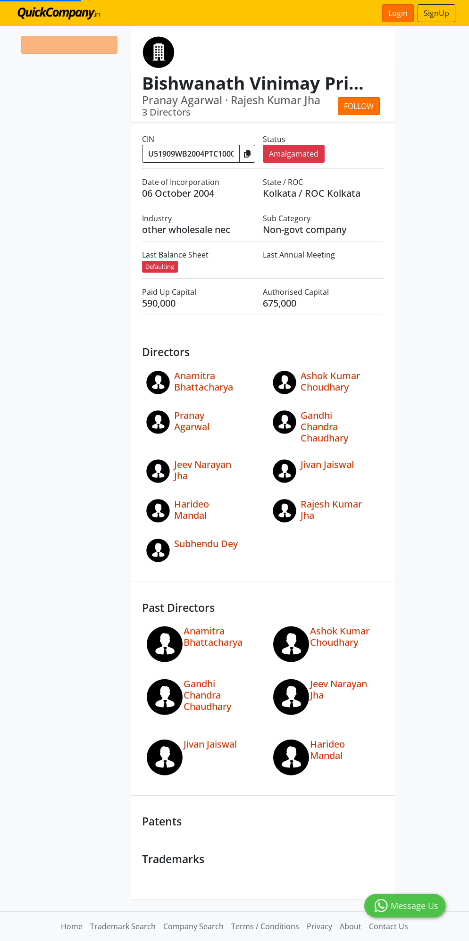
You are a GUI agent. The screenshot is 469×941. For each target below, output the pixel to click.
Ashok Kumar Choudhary (330, 381)
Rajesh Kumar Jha (331, 510)
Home (72, 926)
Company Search (193, 926)
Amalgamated (293, 154)
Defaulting (159, 266)
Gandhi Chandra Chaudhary (324, 426)
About (350, 926)
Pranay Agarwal (191, 421)
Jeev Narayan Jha (202, 470)
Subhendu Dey (206, 543)
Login (398, 13)
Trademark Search (123, 926)
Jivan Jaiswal (327, 464)
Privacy (319, 926)
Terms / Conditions (265, 926)
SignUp (436, 13)
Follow (359, 106)
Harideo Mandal (191, 510)
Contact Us (388, 926)
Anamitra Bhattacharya (203, 381)
